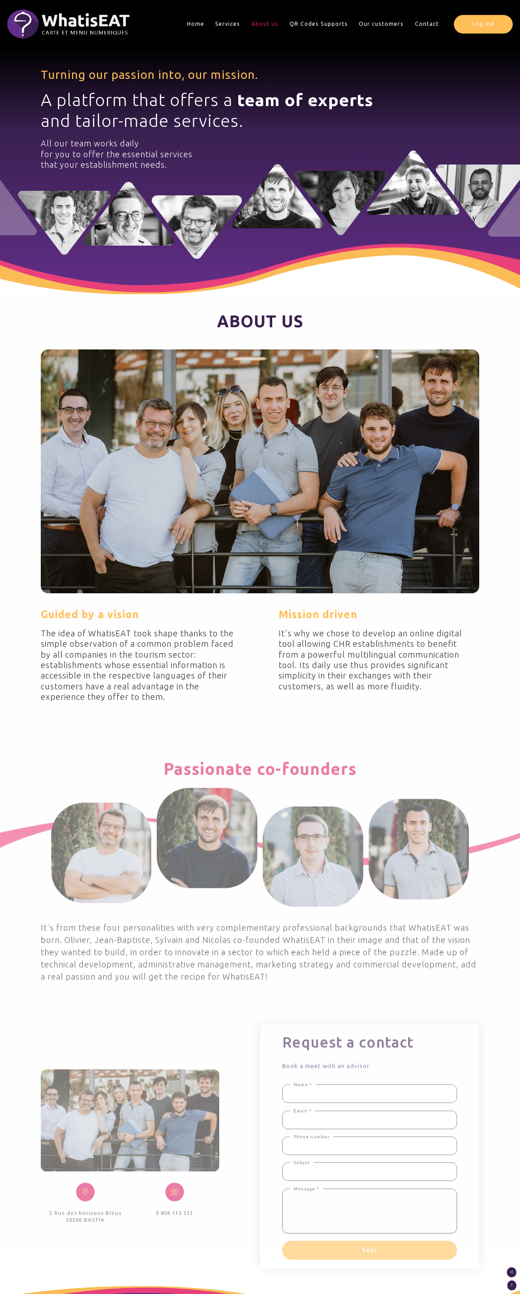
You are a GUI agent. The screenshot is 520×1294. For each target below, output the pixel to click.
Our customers (381, 24)
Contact (427, 24)
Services (227, 24)
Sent (369, 1268)
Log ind (483, 24)
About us (264, 24)
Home (195, 24)
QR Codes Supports (318, 24)
